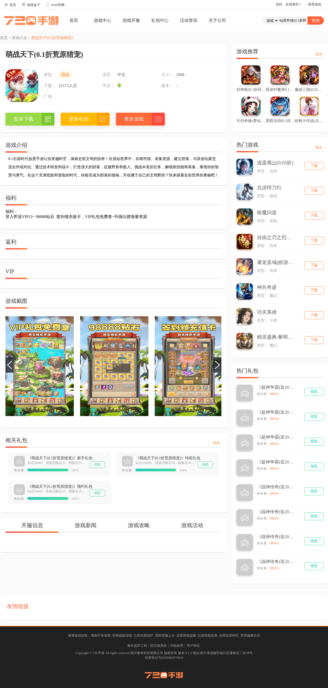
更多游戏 (134, 119)
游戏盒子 (31, 4)
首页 (10, 4)
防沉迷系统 (158, 646)
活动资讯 (188, 20)
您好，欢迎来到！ (289, 4)
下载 (314, 166)
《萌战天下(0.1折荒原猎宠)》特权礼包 (168, 458)
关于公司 (217, 20)
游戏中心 (102, 20)
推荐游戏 (314, 4)
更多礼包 (79, 119)
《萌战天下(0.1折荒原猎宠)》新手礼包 (60, 458)
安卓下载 (23, 119)
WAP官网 (55, 4)
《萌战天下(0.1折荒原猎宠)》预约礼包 (60, 486)
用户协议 (193, 646)
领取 (97, 464)
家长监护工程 (137, 646)
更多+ (217, 443)
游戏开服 (131, 20)
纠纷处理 (176, 646)
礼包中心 (160, 20)
